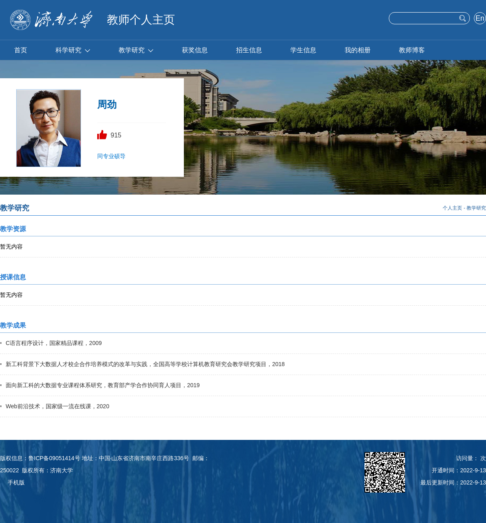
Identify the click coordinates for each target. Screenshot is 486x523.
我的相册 (358, 50)
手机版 (16, 482)
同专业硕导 (111, 156)
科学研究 (72, 50)
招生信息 (249, 50)
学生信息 (303, 50)
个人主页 (452, 208)
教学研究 (136, 50)
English (479, 19)
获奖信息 (195, 50)
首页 (20, 50)
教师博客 (412, 50)
